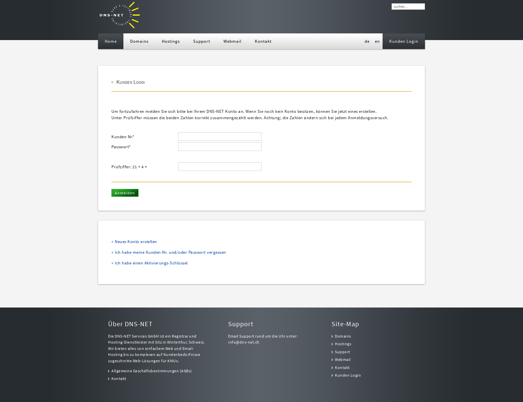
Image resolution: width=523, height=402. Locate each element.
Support (342, 352)
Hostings (343, 344)
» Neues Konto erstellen (134, 241)
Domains (343, 336)
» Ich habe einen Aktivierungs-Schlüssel (149, 263)
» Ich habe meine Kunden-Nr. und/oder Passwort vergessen (168, 252)
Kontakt (118, 378)
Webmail (343, 359)
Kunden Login (348, 375)
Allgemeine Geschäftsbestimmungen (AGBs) (151, 371)
